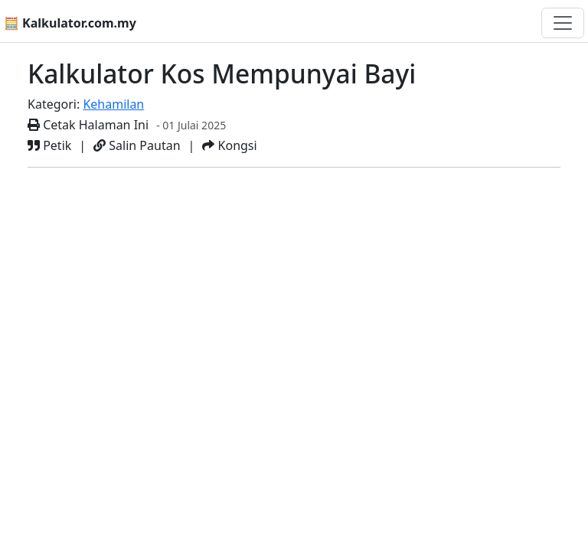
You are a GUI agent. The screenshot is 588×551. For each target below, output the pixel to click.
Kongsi (229, 145)
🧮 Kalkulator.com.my (70, 23)
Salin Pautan (136, 145)
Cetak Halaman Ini (88, 124)
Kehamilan (113, 104)
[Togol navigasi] (562, 23)
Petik (49, 145)
